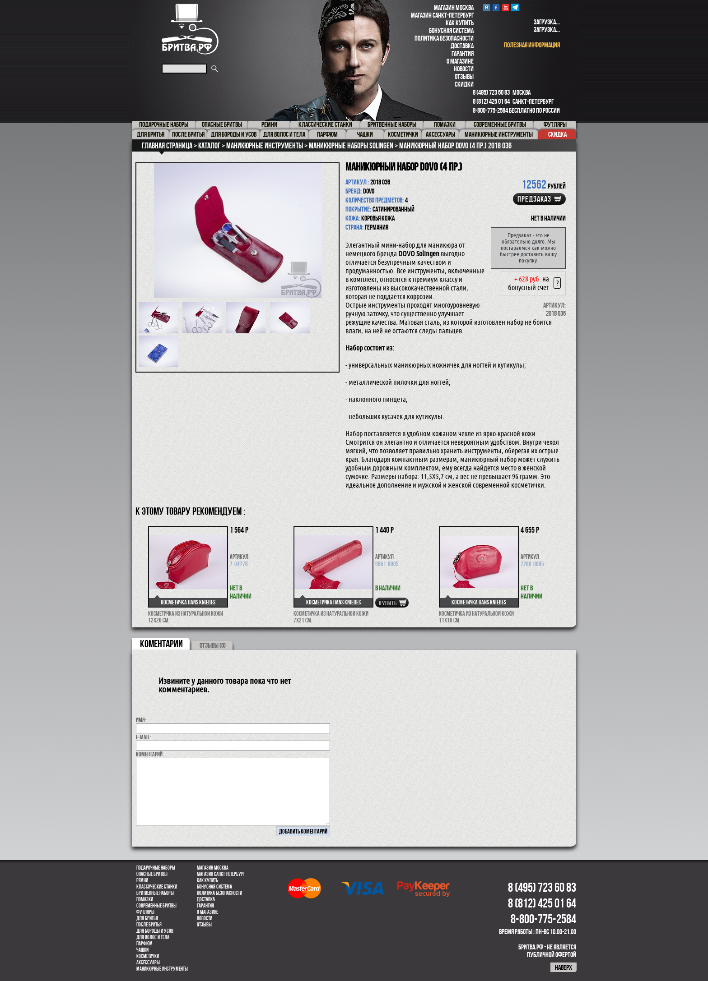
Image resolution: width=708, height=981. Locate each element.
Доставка (462, 46)
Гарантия (463, 53)
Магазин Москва (454, 7)
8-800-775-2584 (490, 110)
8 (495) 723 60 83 (491, 92)
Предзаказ (534, 198)
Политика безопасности (444, 38)
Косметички (147, 956)
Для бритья (147, 918)
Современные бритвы (156, 906)
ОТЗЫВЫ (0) (213, 645)
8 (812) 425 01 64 (491, 101)
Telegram (515, 7)
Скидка (557, 134)
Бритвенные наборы (155, 893)
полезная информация (532, 45)
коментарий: (150, 754)
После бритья (149, 924)
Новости (464, 69)
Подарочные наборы (155, 868)
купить (388, 603)
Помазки (144, 899)
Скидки (464, 84)
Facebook (496, 7)
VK (486, 7)
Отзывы (464, 76)
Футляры (145, 912)
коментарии (161, 643)
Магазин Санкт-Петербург (442, 15)
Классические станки (156, 887)
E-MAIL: (143, 737)
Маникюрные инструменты (162, 969)
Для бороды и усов (154, 931)
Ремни (142, 880)
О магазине (460, 61)
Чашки (142, 950)
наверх (563, 967)
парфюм (144, 943)
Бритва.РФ (190, 29)
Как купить (460, 23)
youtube (505, 7)
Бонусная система (451, 30)
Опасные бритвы (152, 874)
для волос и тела (152, 937)
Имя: (141, 719)
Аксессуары (148, 962)
